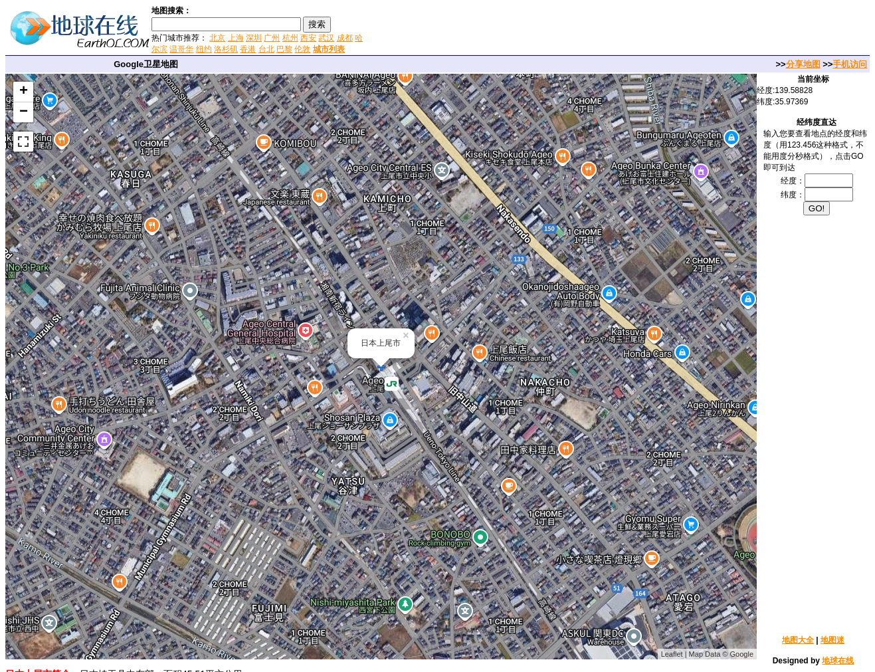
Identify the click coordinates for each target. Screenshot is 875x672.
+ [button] (23, 92)
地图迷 (832, 640)
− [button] (23, 112)
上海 (236, 38)
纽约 (204, 49)
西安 (308, 38)
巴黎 (284, 49)
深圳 (254, 38)
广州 (272, 38)
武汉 (326, 38)
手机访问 (849, 64)
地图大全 (798, 640)
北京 (217, 38)
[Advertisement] (524, 29)
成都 (345, 38)
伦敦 (302, 49)
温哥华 (181, 49)
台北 (266, 49)
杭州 (290, 38)
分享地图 (803, 64)
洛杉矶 (226, 49)
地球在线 (838, 660)
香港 (248, 49)
